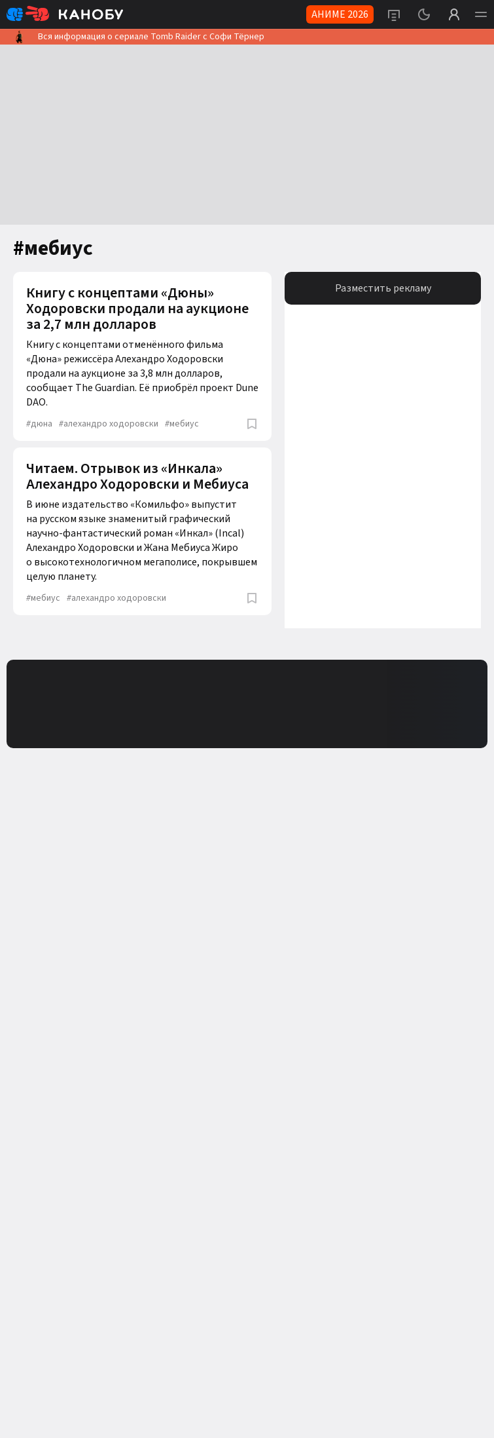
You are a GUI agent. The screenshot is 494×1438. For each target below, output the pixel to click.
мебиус (182, 423)
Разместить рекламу (383, 288)
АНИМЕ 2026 (339, 14)
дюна (39, 423)
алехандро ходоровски (108, 423)
